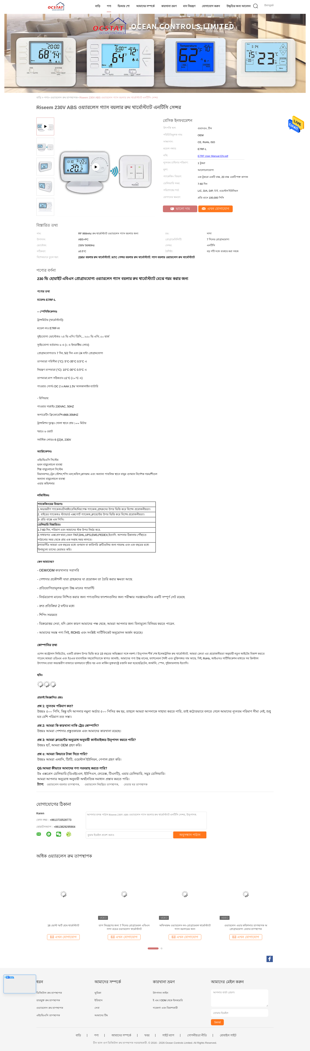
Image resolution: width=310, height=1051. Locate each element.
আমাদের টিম (101, 1015)
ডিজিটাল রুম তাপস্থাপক (49, 992)
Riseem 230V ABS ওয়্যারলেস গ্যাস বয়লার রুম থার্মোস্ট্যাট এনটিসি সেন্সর (118, 97)
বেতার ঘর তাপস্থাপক (135, 784)
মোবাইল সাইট (228, 1035)
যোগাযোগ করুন (211, 6)
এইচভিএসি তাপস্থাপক (48, 1015)
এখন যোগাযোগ (215, 209)
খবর (146, 1035)
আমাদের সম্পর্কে (145, 6)
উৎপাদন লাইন (160, 992)
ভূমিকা (98, 992)
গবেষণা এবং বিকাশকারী (165, 1007)
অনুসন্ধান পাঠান (189, 834)
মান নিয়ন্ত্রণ (189, 6)
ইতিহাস (99, 1000)
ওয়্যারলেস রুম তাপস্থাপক (49, 1007)
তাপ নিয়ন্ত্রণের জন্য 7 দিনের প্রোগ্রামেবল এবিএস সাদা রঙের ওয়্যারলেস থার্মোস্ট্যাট (124, 927)
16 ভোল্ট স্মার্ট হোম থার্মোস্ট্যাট (63, 925)
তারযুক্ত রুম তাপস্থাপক (48, 1000)
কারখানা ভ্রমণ (169, 6)
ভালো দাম (180, 209)
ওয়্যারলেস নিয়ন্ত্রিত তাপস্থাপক (101, 784)
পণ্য (109, 6)
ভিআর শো (123, 6)
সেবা (97, 1007)
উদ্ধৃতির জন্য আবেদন (239, 6)
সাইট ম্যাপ (168, 1035)
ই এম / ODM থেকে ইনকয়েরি (168, 1000)
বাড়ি (97, 6)
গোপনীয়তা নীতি (197, 1035)
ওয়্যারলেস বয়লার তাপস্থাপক (63, 784)
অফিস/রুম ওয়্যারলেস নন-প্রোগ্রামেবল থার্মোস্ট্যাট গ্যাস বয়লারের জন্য (185, 927)
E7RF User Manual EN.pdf (213, 156)
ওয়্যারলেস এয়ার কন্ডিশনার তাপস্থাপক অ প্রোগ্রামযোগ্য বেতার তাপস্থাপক (245, 927)
